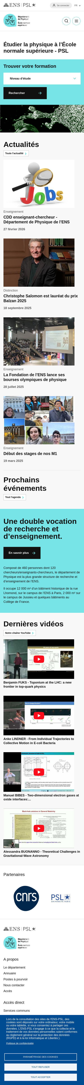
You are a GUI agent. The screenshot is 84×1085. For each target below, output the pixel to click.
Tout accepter (40, 1077)
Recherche (66, 21)
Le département (14, 967)
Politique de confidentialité (20, 1043)
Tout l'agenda (13, 497)
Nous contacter (13, 985)
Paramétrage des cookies (40, 1057)
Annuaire (9, 973)
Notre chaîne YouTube (17, 633)
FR (75, 5)
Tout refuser (40, 1067)
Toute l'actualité (14, 153)
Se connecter (63, 5)
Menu (76, 21)
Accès (7, 991)
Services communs (16, 1010)
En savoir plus (19, 552)
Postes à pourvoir (15, 979)
